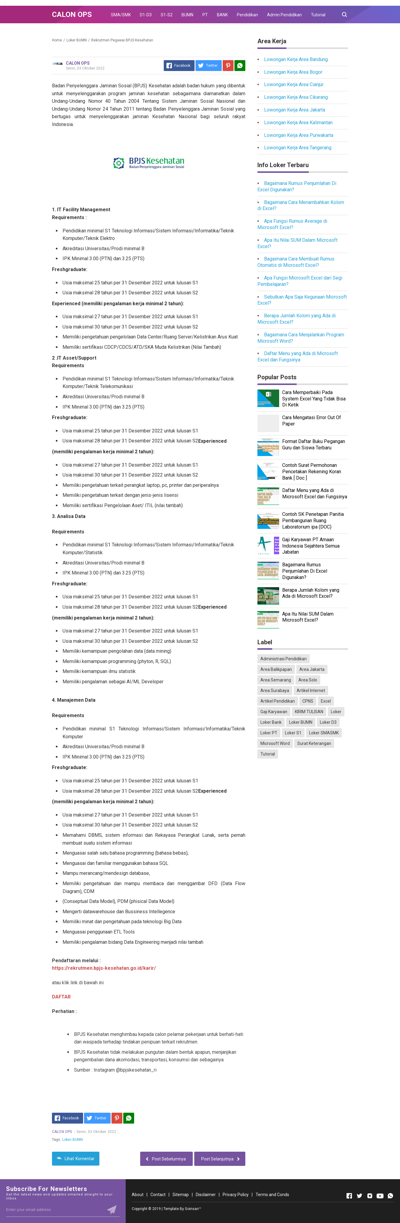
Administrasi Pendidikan (283, 658)
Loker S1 (293, 732)
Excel (326, 701)
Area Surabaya (274, 690)
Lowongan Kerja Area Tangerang (297, 147)
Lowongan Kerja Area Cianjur (294, 84)
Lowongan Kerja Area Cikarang (296, 97)
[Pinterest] (228, 65)
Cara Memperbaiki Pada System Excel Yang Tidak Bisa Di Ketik (314, 399)
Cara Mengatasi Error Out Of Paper (311, 421)
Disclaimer (206, 1194)
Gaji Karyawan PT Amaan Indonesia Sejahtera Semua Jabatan (311, 546)
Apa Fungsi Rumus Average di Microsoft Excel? (292, 224)
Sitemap (181, 1194)
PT (205, 14)
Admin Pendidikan (284, 14)
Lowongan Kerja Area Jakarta (294, 110)
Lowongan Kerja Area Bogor (293, 72)
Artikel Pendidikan (277, 701)
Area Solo (307, 680)
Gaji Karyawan (273, 711)
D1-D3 (146, 14)
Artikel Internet (311, 690)
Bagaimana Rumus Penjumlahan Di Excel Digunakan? (304, 571)
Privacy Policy (236, 1194)
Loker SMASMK (324, 732)
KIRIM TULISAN (309, 711)
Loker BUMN (72, 1139)
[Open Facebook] (349, 1195)
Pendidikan (247, 14)
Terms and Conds (272, 1194)
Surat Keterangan (314, 743)
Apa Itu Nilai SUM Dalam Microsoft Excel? (308, 617)
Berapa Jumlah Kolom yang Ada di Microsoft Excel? (310, 593)
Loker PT (268, 732)
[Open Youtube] (380, 1195)
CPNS (307, 701)
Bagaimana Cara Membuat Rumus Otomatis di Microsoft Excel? (295, 262)
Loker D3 (328, 722)
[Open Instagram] (369, 1195)
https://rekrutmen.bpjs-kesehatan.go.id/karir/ (104, 968)
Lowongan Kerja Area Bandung (296, 59)
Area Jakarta (311, 669)
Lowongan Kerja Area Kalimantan (298, 122)
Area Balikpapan (276, 669)
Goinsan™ (193, 1209)
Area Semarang (275, 680)
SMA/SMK (121, 14)
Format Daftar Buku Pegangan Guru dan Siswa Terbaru (313, 444)
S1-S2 (167, 14)
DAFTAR (61, 997)
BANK (222, 14)
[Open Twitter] (359, 1195)
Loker (336, 711)
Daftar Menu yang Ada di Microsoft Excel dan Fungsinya (297, 357)
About (138, 1194)
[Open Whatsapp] (390, 1195)
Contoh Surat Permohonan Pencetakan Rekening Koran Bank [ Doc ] (311, 471)
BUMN (187, 14)
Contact (158, 1194)
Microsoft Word (275, 743)
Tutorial (318, 14)
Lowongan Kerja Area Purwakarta (298, 135)
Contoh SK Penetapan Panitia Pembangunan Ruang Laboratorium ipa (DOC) (313, 520)
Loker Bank (271, 722)
